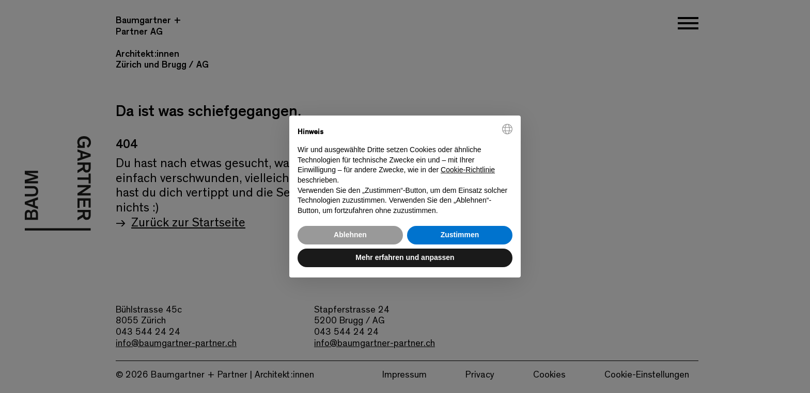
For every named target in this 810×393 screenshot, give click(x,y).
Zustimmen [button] (460, 235)
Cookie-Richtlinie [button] (468, 170)
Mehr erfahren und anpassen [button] (404, 257)
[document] (405, 170)
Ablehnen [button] (350, 235)
